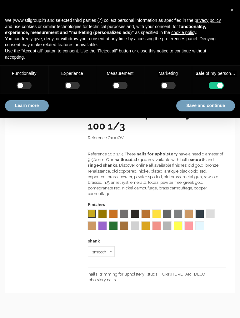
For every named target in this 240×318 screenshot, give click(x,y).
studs (152, 274)
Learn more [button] (27, 105)
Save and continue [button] (205, 105)
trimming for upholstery (122, 274)
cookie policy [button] (183, 32)
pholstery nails (102, 279)
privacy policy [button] (208, 20)
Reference (97, 137)
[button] (232, 10)
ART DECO (195, 274)
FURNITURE (171, 274)
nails (92, 274)
